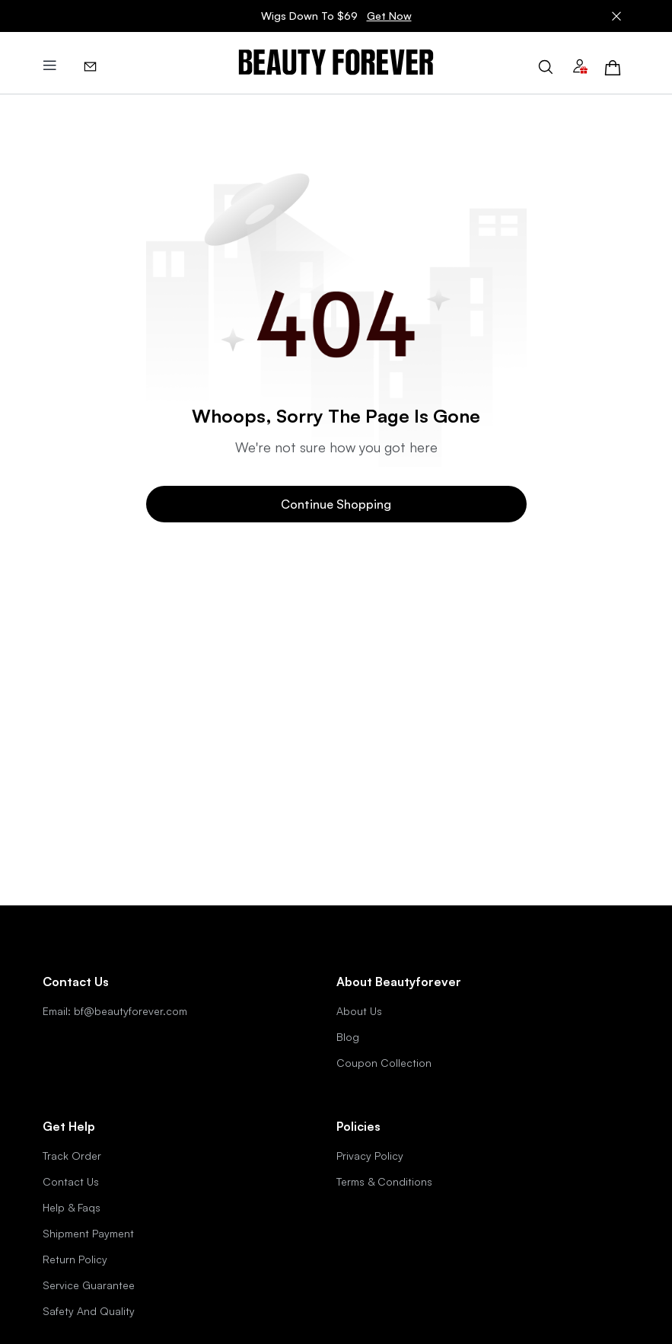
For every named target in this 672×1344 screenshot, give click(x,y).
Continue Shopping (336, 504)
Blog (347, 1036)
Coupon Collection (384, 1062)
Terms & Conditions (384, 1181)
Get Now (389, 15)
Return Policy (75, 1259)
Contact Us (71, 1181)
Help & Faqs (71, 1207)
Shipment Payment (88, 1233)
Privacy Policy (369, 1155)
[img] (336, 63)
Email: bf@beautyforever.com (115, 1010)
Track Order (72, 1155)
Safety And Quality (89, 1310)
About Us (359, 1010)
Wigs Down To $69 (336, 16)
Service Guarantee (89, 1285)
